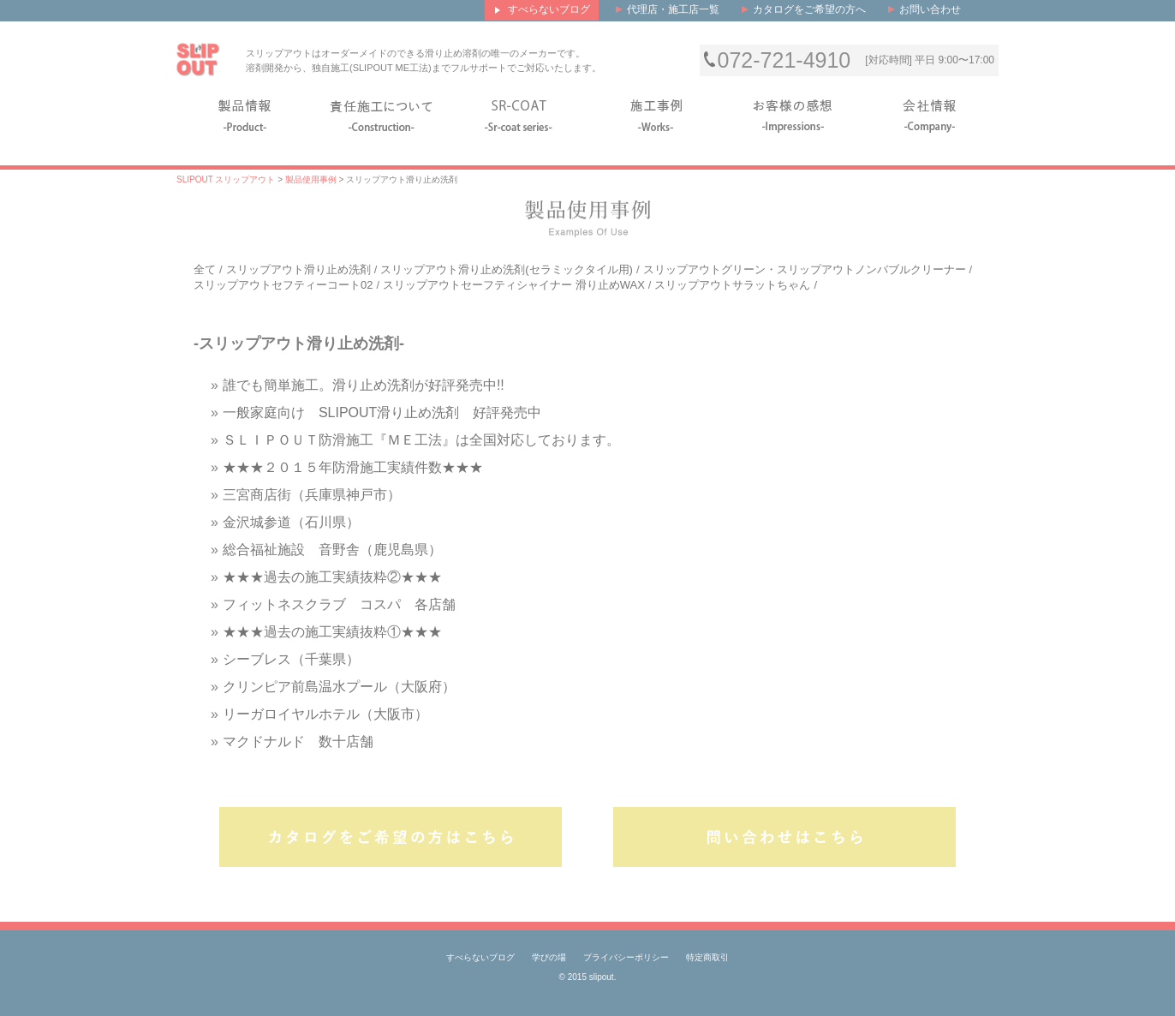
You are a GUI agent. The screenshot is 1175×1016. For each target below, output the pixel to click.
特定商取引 (707, 957)
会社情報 (930, 114)
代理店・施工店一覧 (673, 9)
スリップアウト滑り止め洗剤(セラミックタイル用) (506, 269)
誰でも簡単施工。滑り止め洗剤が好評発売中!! (363, 385)
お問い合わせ (930, 9)
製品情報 (244, 114)
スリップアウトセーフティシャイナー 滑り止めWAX (514, 284)
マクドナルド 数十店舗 (298, 741)
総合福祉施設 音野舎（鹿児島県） (332, 549)
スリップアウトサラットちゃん (732, 284)
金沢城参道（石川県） (291, 522)
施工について (381, 114)
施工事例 (656, 114)
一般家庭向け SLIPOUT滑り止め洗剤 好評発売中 (382, 412)
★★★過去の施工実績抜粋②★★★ (332, 577)
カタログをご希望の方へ (809, 9)
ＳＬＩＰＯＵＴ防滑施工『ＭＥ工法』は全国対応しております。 (421, 440)
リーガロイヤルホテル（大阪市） (325, 714)
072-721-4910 (784, 60)
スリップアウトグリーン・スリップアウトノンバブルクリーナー (804, 269)
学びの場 (549, 957)
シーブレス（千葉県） (291, 659)
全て (205, 269)
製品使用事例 (311, 179)
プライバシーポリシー (626, 957)
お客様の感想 (793, 114)
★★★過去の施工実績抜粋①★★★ (332, 632)
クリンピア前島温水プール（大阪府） (339, 686)
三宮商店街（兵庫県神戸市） (312, 494)
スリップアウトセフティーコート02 (283, 284)
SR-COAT (519, 114)
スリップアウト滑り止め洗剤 (298, 269)
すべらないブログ (480, 957)
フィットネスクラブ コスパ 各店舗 (339, 604)
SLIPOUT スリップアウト (225, 179)
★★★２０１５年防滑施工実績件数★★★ (353, 467)
